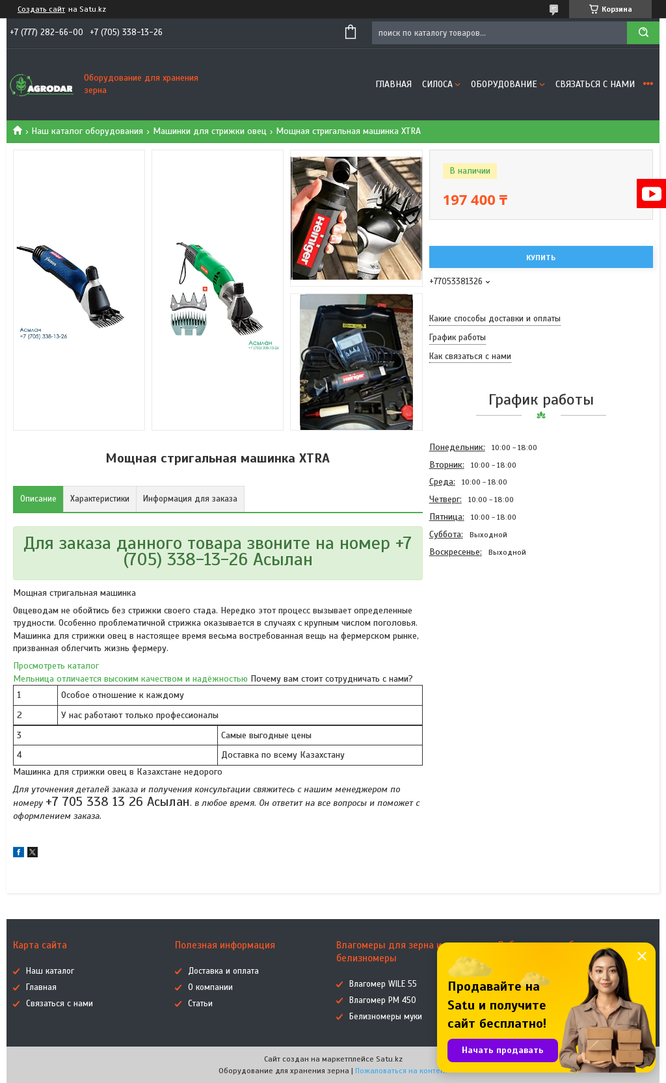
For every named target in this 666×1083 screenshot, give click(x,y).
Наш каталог (50, 971)
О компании (210, 987)
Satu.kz (389, 1058)
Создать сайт (41, 9)
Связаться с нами (595, 84)
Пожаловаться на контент (401, 1070)
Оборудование (504, 84)
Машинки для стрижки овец (210, 131)
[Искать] (643, 32)
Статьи (200, 1003)
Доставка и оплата (223, 971)
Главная (393, 84)
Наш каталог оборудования (87, 131)
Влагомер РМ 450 (382, 1000)
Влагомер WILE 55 (383, 984)
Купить (540, 257)
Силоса (437, 84)
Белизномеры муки (385, 1016)
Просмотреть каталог (56, 665)
